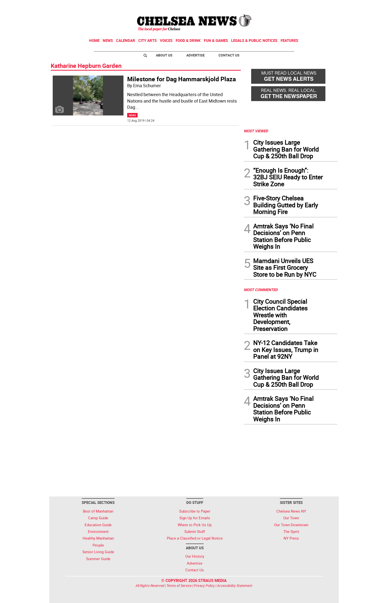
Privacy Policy (204, 585)
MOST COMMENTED (261, 289)
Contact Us (229, 55)
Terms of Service (179, 585)
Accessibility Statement (234, 585)
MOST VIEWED (256, 130)
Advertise (195, 55)
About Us (164, 55)
